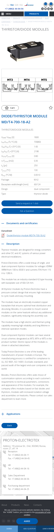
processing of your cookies (37, 513)
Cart (12, 107)
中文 (21, 5)
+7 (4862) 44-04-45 (21, 458)
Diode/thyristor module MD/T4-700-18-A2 (26, 235)
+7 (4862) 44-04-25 (20, 489)
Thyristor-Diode (19, 21)
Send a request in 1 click (27, 203)
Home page (5, 18)
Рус (8, 5)
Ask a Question (27, 211)
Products (16, 18)
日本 (16, 5)
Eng (12, 5)
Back (9, 425)
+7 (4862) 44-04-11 (20, 455)
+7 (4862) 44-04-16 (20, 468)
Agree (27, 521)
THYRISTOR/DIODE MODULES (32, 18)
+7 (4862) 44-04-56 (14, 8)
